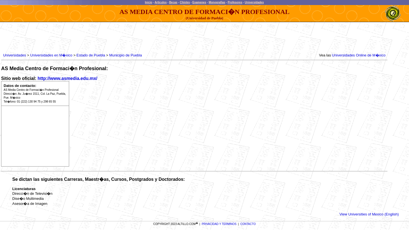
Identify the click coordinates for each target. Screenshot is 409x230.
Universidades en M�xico (51, 55)
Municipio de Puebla (125, 55)
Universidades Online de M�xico (359, 55)
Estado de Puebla (90, 55)
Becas (173, 2)
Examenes (199, 2)
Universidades (254, 2)
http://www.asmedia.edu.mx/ (68, 78)
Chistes (185, 2)
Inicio (148, 2)
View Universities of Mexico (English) (369, 214)
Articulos (160, 2)
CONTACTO (248, 224)
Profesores (235, 2)
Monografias (217, 2)
